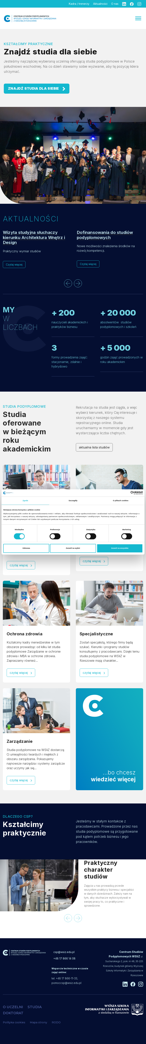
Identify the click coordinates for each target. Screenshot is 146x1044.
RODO (56, 1022)
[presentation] (68, 283)
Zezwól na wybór (73, 548)
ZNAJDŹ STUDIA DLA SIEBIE (36, 88)
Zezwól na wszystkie (119, 548)
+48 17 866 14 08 (64, 958)
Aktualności (100, 3)
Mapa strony (38, 1022)
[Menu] (138, 18)
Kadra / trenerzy (79, 3)
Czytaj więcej (14, 264)
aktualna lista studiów (94, 447)
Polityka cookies (14, 1022)
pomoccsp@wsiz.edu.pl (66, 982)
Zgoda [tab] (25, 501)
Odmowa (26, 548)
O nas (114, 3)
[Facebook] (132, 4)
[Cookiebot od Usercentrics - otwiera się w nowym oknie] (126, 493)
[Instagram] (139, 4)
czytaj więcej (21, 565)
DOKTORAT (13, 1013)
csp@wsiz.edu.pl (64, 952)
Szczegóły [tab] (73, 501)
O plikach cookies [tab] (120, 501)
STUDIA (35, 1007)
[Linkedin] (124, 4)
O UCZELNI (13, 1007)
